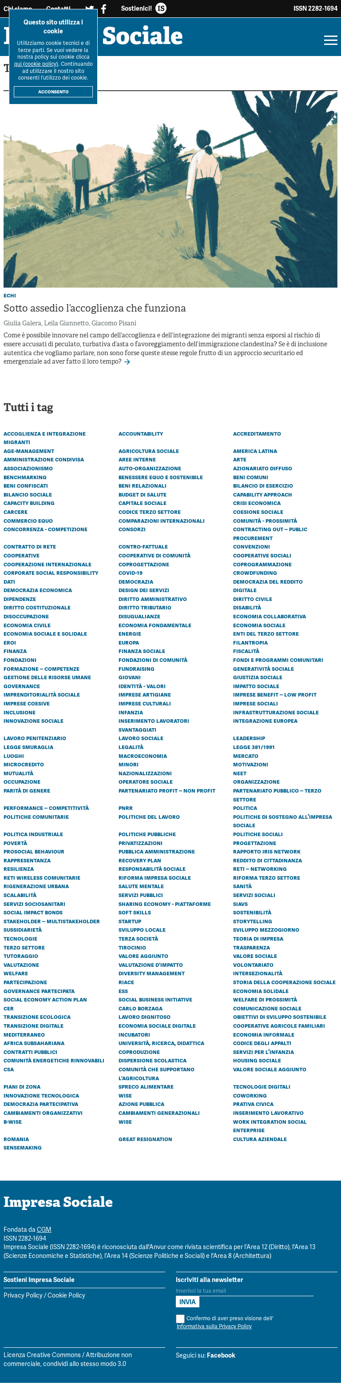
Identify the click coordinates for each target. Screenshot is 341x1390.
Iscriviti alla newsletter (209, 1286)
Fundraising (137, 675)
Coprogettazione (144, 571)
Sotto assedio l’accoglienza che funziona (95, 316)
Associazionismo (28, 475)
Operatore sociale (146, 789)
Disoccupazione (26, 623)
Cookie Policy (66, 1303)
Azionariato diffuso (262, 475)
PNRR (126, 815)
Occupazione (22, 789)
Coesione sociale (258, 519)
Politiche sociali (258, 841)
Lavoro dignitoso (144, 1024)
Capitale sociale (143, 510)
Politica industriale (33, 841)
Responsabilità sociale (152, 876)
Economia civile (27, 632)
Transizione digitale (33, 1033)
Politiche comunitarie (36, 824)
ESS (123, 997)
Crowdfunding (255, 580)
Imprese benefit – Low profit (275, 701)
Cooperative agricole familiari (279, 1033)
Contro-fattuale (143, 553)
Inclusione (20, 719)
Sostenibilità (252, 919)
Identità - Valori (142, 693)
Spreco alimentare (146, 1094)
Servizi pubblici (141, 902)
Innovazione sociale (33, 728)
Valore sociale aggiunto (269, 1076)
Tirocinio (132, 954)
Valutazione (21, 972)
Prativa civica (253, 1111)
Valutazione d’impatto (151, 972)
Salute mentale (141, 893)
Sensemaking (23, 1154)
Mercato (245, 762)
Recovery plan (140, 867)
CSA (9, 1076)
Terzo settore (24, 954)
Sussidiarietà (23, 937)
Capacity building (29, 510)
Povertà (15, 849)
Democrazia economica (38, 597)
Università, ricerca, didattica (161, 1050)
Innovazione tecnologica (41, 1102)
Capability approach (262, 501)
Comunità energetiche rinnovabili (54, 1067)
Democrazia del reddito (268, 588)
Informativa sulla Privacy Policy (214, 1333)
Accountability (141, 440)
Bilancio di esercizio (263, 493)
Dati (9, 588)
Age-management (29, 458)
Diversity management (152, 980)
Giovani (130, 684)
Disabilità (247, 614)
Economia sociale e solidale (45, 641)
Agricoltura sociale (149, 458)
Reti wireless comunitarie (42, 885)
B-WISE (13, 1128)
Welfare (16, 980)
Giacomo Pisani (113, 331)
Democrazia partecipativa (41, 1111)
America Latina (255, 458)
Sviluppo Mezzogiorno (266, 937)
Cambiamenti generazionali (159, 1120)
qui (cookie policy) (36, 64)
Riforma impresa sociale (155, 885)
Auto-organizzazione (150, 475)
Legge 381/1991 (254, 754)
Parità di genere (27, 797)
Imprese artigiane (145, 701)
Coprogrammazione (262, 571)
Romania (16, 1146)
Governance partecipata (39, 997)
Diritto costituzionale (37, 614)
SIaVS (240, 910)
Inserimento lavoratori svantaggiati (154, 732)
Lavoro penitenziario (35, 745)
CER (9, 1015)
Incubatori (134, 1041)
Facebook (221, 1362)
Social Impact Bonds (33, 919)
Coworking (250, 1102)
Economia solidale (261, 997)
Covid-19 (131, 580)
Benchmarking (25, 484)
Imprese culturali (145, 710)
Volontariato (253, 972)
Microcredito (24, 771)
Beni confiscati (26, 493)
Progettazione (254, 849)
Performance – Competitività (46, 815)
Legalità (131, 754)
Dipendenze (20, 606)
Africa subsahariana (34, 1050)
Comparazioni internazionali (162, 527)
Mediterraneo (24, 1041)
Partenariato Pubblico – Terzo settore (277, 801)
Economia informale (263, 1041)
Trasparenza (251, 954)
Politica (245, 815)
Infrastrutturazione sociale (276, 719)
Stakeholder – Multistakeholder (52, 928)
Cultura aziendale (260, 1146)
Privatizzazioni (141, 849)
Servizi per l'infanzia (263, 1059)
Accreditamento (257, 440)
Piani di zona (22, 1094)
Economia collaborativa (269, 623)
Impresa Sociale (111, 42)
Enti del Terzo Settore (266, 641)
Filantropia (250, 649)
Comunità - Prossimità (265, 527)
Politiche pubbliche (147, 841)
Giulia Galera (22, 331)
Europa (129, 649)
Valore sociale (255, 963)
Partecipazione (25, 989)
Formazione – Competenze (41, 675)
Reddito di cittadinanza (267, 867)
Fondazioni (20, 667)
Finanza (15, 658)
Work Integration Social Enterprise (270, 1132)
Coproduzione (139, 1059)
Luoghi (14, 762)
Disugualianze (139, 623)
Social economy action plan (45, 1006)
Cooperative (22, 562)
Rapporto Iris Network (267, 858)
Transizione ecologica (37, 1024)
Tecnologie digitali (261, 1094)
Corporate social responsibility (51, 580)
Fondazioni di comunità (153, 667)
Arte (239, 466)
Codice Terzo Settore (150, 519)
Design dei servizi (144, 597)
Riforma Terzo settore (266, 885)
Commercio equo (28, 527)
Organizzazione (256, 789)
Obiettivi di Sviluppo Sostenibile (279, 1024)
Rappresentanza (27, 867)
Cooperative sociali (262, 562)
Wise (125, 1102)
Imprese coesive (27, 710)
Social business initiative (155, 1006)
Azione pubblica (141, 1111)
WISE (125, 1128)
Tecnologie (20, 945)
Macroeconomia (143, 762)
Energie (130, 641)
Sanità (242, 893)
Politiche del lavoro (149, 824)
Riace (126, 989)
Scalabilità (20, 902)
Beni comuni (250, 484)
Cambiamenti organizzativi (43, 1120)
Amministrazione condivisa (44, 466)
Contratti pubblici (30, 1059)
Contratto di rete (30, 553)
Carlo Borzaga (141, 1015)
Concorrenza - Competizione (45, 536)
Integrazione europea (265, 728)
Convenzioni (251, 553)
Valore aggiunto (143, 963)
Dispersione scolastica (152, 1067)
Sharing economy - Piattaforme (165, 910)
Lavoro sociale (141, 745)
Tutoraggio (21, 963)
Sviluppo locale (142, 937)
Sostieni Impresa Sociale (39, 1286)
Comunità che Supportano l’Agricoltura (156, 1080)
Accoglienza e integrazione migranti (45, 444)
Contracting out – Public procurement (270, 540)
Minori (129, 771)
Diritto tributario (145, 614)
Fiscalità (246, 658)
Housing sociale (257, 1067)
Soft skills (135, 919)
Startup (130, 928)
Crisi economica (257, 510)
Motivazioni (250, 771)
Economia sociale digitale (157, 1033)
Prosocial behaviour (34, 858)
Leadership (249, 745)
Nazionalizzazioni (145, 780)
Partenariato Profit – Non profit (167, 797)
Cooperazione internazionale (47, 571)
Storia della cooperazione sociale (284, 989)
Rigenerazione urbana (36, 893)
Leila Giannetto (66, 331)
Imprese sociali (255, 710)
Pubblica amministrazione (157, 858)
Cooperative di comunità (154, 562)
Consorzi (132, 536)
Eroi (10, 649)
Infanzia (131, 719)
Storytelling (252, 928)
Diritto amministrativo (153, 606)
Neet (239, 780)
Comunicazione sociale (267, 1015)
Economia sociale (259, 632)
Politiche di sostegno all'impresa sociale (282, 828)
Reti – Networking (260, 876)
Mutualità (18, 780)
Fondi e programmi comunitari (278, 667)
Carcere (16, 519)
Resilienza (19, 876)
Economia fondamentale (155, 632)
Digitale (245, 597)
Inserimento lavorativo (268, 1120)
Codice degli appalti (262, 1050)
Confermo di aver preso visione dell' (224, 1330)
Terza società (138, 945)
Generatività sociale (263, 675)
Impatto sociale (256, 693)
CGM (44, 1237)
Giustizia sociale (257, 684)
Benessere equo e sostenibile (161, 484)
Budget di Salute (143, 501)
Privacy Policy (23, 1303)
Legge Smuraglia (28, 754)
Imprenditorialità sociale (42, 701)
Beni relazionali (143, 493)
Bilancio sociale (28, 501)
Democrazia (136, 588)
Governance (22, 693)
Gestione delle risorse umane (47, 684)
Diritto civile (252, 606)
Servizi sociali (254, 902)
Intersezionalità (257, 980)
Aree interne (137, 466)
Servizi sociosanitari (34, 910)
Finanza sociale (142, 658)
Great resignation (145, 1146)
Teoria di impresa (258, 945)
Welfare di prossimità (265, 1006)
